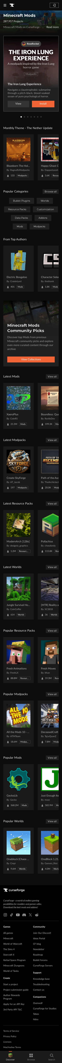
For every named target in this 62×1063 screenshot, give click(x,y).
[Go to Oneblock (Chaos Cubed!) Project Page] (18, 851)
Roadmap (38, 955)
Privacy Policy (9, 1037)
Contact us (38, 990)
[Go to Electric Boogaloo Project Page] (18, 269)
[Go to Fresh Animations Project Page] (18, 660)
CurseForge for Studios (44, 1009)
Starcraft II (8, 955)
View (18, 103)
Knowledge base (41, 979)
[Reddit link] (37, 915)
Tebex (36, 1014)
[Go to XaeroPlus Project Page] (18, 406)
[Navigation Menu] (5, 5)
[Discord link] (24, 915)
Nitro (35, 1019)
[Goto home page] (12, 5)
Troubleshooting (41, 984)
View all (52, 376)
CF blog (37, 944)
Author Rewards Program (11, 997)
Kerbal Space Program (14, 960)
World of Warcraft (12, 944)
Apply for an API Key (13, 1004)
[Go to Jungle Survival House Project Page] (18, 596)
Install (43, 103)
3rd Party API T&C (12, 1010)
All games (8, 933)
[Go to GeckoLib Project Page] (18, 787)
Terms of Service (11, 1031)
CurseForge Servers (43, 966)
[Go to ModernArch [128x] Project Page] (18, 533)
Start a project (10, 984)
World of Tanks (11, 971)
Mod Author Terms (12, 1047)
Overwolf (37, 1003)
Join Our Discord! (42, 933)
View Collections (31, 359)
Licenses (7, 1042)
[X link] (30, 915)
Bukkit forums (40, 960)
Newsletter (38, 949)
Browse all (51, 191)
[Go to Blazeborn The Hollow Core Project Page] (18, 157)
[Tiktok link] (12, 915)
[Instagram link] (5, 915)
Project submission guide (15, 990)
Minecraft (8, 938)
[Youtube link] (18, 915)
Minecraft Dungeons (13, 966)
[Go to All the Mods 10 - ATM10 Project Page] (18, 724)
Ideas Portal (39, 938)
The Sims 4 (9, 949)
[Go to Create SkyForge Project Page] (18, 469)
